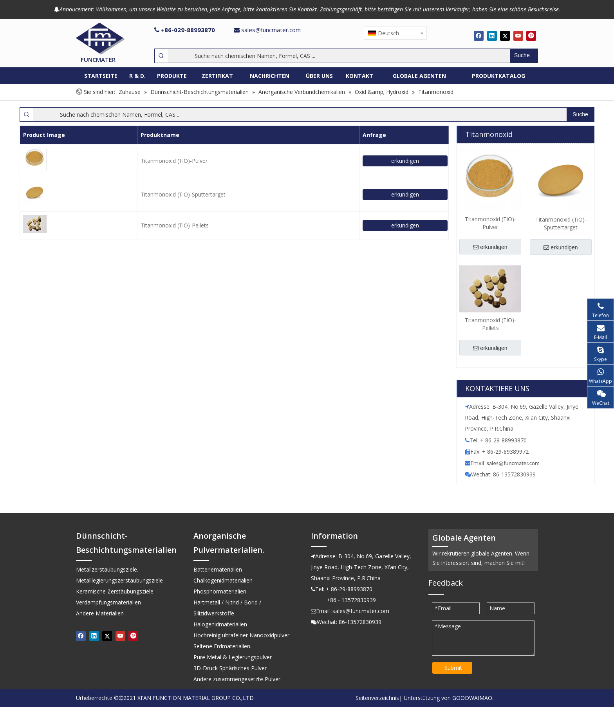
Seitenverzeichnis (377, 698)
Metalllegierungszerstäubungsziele (119, 580)
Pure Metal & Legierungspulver (232, 657)
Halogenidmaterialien (220, 624)
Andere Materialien (100, 613)
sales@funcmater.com (271, 30)
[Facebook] (479, 36)
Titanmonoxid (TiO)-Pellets (175, 225)
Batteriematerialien (217, 569)
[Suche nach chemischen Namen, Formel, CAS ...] (339, 56)
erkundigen (405, 160)
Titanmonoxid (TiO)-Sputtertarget (183, 194)
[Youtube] (518, 36)
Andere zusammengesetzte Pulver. (237, 679)
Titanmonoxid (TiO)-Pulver (174, 160)
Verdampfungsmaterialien (108, 602)
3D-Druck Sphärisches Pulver (230, 668)
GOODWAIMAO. (472, 698)
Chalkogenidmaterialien (223, 580)
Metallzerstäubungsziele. (107, 569)
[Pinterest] (531, 36)
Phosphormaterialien (219, 591)
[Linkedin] (492, 36)
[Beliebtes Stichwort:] (524, 56)
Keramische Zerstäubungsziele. (115, 591)
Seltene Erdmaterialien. (222, 646)
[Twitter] (505, 36)
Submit (453, 667)
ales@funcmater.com (514, 463)
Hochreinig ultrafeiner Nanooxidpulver (241, 635)
